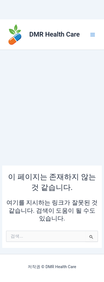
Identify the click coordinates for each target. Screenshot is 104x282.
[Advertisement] (52, 105)
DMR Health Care (54, 34)
